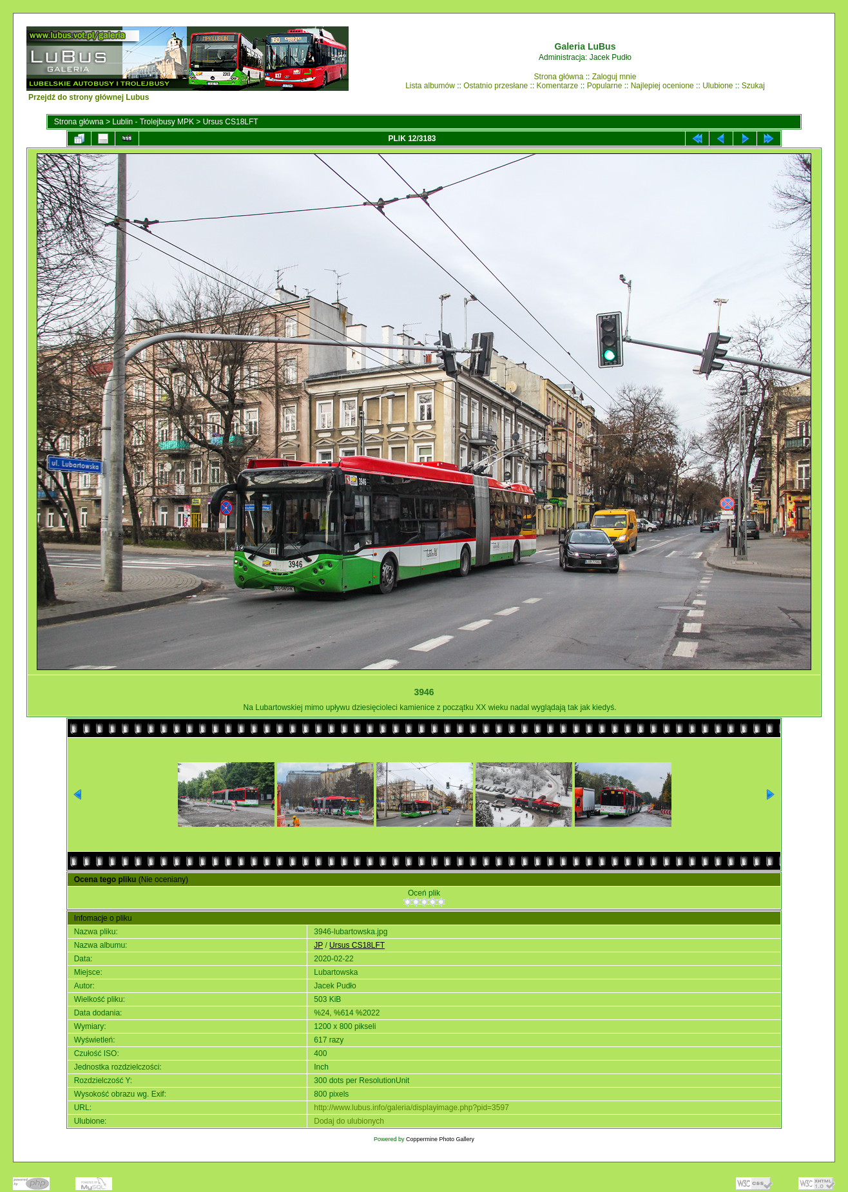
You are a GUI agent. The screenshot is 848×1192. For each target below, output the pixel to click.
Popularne (604, 85)
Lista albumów (430, 85)
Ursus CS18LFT (230, 121)
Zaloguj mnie (614, 76)
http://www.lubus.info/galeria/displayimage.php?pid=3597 (411, 1107)
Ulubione (717, 85)
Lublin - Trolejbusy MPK (153, 121)
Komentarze (558, 85)
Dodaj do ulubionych (349, 1121)
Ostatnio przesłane (495, 85)
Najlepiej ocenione (662, 85)
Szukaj (753, 85)
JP (318, 945)
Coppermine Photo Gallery (440, 1139)
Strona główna (559, 76)
